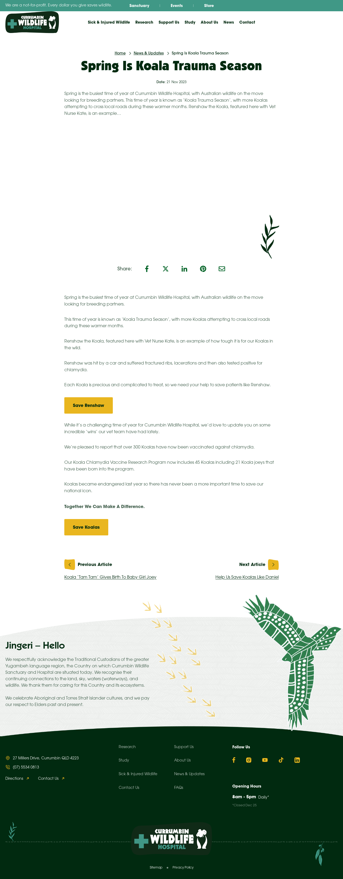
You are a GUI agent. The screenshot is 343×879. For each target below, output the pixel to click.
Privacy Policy (183, 867)
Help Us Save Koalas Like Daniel (227, 568)
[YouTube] (265, 760)
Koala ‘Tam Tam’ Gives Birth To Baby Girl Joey (115, 568)
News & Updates (149, 53)
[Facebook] (147, 269)
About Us (182, 760)
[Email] (222, 269)
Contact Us (48, 779)
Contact (247, 22)
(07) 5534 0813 (26, 767)
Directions (14, 779)
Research (127, 747)
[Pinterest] (203, 269)
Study (124, 760)
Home (120, 53)
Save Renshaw (88, 405)
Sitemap (156, 867)
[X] (166, 269)
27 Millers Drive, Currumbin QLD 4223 (46, 758)
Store (209, 5)
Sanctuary (139, 5)
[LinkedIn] (184, 269)
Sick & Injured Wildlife (109, 22)
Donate (320, 22)
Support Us (183, 747)
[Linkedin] (297, 760)
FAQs (178, 788)
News (228, 22)
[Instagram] (248, 760)
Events (177, 5)
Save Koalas (86, 527)
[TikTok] (281, 760)
